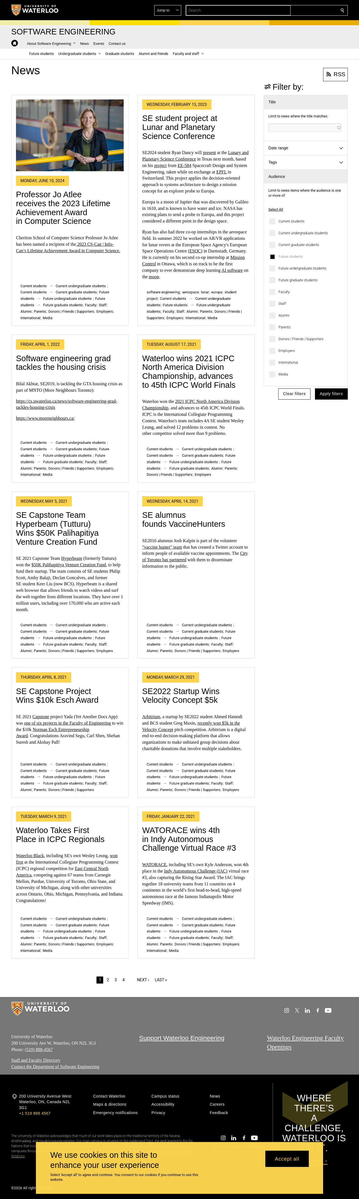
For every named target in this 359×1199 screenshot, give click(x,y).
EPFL (221, 172)
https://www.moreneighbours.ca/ (45, 418)
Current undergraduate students (303, 233)
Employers (287, 351)
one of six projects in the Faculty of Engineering (67, 723)
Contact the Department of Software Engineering (55, 1066)
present (209, 152)
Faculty (284, 292)
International (288, 362)
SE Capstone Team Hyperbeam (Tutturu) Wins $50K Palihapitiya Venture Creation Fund (57, 528)
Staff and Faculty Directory (35, 1060)
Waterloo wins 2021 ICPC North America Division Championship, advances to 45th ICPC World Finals (189, 371)
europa (216, 292)
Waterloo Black (30, 855)
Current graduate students (299, 245)
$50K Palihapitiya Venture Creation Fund (68, 564)
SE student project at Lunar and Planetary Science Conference (179, 127)
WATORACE (154, 864)
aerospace (190, 292)
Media (283, 374)
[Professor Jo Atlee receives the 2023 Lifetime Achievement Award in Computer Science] (70, 135)
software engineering (163, 292)
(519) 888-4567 (39, 1049)
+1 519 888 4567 (34, 1113)
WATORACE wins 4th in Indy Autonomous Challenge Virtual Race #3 (189, 839)
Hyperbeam (71, 558)
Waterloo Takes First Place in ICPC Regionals (60, 835)
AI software (232, 270)
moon (154, 276)
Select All (275, 209)
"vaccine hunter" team (162, 547)
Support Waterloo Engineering (181, 1038)
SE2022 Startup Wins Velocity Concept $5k (181, 696)
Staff (282, 304)
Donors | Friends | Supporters (301, 339)
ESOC (195, 251)
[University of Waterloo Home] (35, 10)
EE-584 (184, 165)
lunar (205, 292)
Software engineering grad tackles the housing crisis (63, 363)
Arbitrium (151, 716)
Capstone (41, 716)
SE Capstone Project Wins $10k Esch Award (57, 696)
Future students (291, 256)
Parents (285, 327)
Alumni (284, 315)
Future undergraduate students (302, 268)
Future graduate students (298, 280)
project (160, 165)
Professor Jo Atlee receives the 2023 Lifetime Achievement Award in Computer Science (63, 208)
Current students (291, 221)
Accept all (287, 1158)
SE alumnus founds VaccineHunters (183, 519)
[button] (302, 10)
